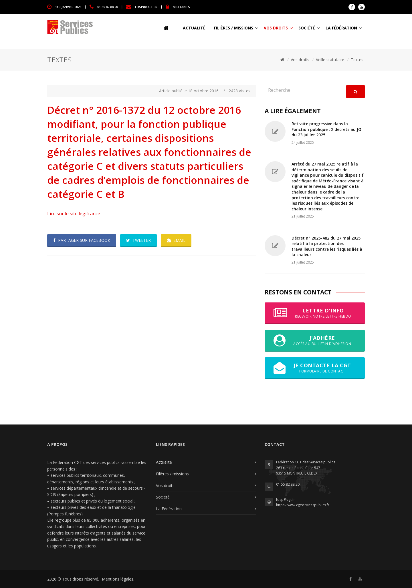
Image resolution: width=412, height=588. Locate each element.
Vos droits (276, 28)
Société (306, 28)
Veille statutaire (330, 59)
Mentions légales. (118, 579)
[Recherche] (305, 90)
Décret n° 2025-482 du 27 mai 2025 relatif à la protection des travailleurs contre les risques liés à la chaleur (327, 246)
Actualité (194, 28)
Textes (357, 59)
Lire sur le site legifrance (73, 213)
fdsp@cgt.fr (146, 6)
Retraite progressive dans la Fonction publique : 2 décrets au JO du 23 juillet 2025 (326, 129)
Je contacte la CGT (315, 368)
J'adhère (315, 340)
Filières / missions (233, 28)
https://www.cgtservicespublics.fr (302, 505)
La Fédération (341, 28)
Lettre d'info (315, 313)
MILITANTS (181, 6)
